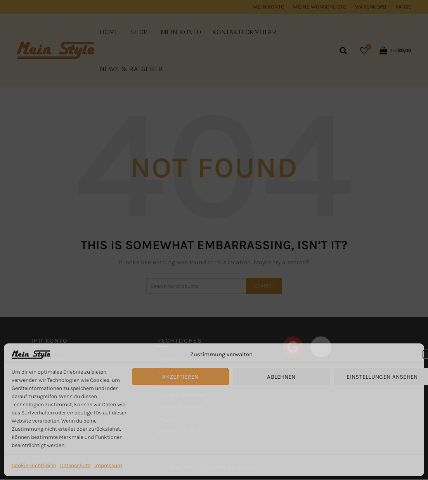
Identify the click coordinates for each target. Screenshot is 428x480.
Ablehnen (281, 376)
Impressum (108, 465)
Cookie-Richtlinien (34, 465)
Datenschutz (75, 465)
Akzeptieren (180, 376)
